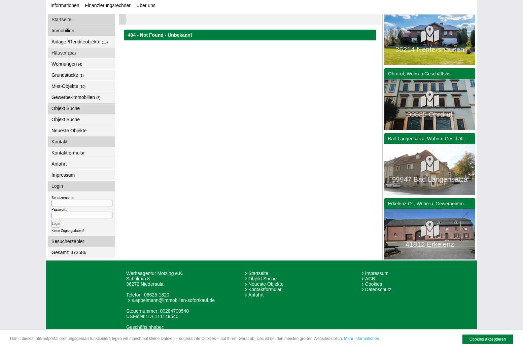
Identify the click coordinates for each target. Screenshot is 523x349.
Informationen (64, 5)
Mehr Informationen (361, 339)
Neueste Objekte (68, 130)
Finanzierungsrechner (108, 5)
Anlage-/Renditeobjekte (79, 41)
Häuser (63, 53)
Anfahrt (59, 164)
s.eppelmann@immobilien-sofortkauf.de (173, 300)
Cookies (373, 284)
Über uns (145, 5)
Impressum (63, 175)
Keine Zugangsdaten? (67, 231)
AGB (370, 278)
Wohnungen (66, 64)
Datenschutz (378, 289)
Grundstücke (67, 75)
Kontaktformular (68, 152)
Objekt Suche (65, 119)
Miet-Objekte (68, 86)
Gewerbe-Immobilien (75, 97)
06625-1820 (156, 295)
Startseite (61, 19)
